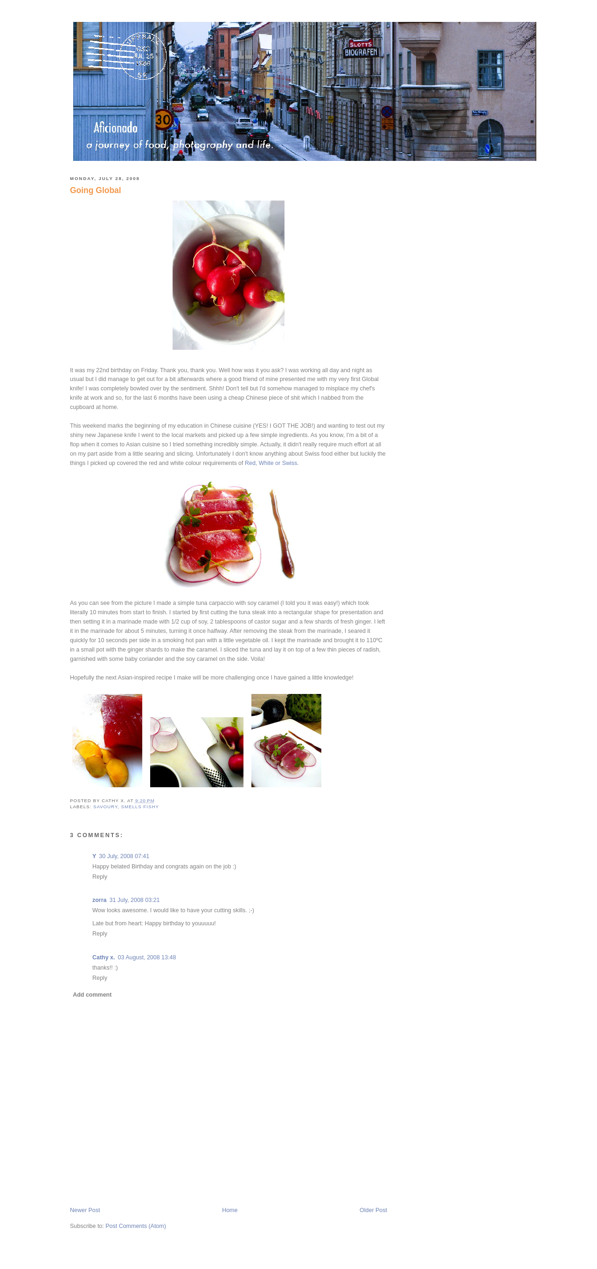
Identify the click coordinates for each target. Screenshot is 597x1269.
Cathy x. (103, 957)
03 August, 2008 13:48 (147, 957)
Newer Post (85, 1210)
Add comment (92, 995)
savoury (105, 806)
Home (229, 1210)
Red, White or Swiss (271, 463)
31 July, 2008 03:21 (135, 900)
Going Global (95, 190)
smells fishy (140, 806)
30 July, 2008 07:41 (124, 856)
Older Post (373, 1210)
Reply (99, 877)
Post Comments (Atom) (135, 1226)
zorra (99, 900)
